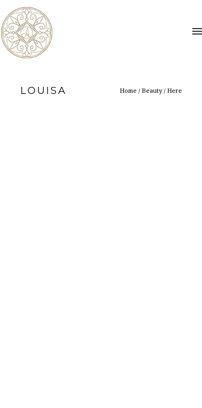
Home (128, 90)
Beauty (152, 90)
